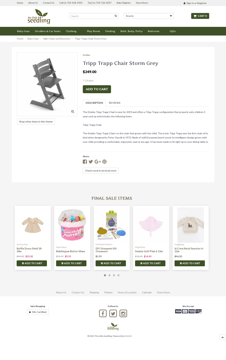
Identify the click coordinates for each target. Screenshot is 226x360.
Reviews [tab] (114, 102)
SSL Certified (37, 311)
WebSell (128, 336)
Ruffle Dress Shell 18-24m (29, 250)
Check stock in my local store (100, 170)
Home (20, 38)
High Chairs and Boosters (56, 38)
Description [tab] (94, 102)
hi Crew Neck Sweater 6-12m (189, 250)
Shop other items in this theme (36, 121)
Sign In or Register (195, 3)
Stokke (86, 55)
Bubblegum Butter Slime (70, 251)
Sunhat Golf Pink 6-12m (149, 251)
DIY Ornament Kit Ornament (106, 250)
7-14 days (88, 80)
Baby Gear (33, 38)
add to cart (97, 89)
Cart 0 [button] (200, 15)
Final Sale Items (111, 198)
